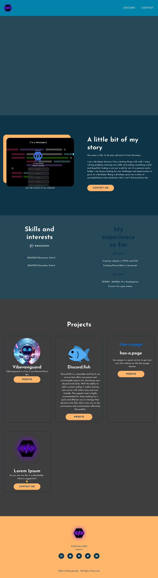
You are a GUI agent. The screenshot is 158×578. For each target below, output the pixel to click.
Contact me (101, 188)
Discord (129, 8)
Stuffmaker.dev (71, 571)
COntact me (27, 487)
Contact (148, 8)
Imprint (79, 549)
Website (27, 379)
